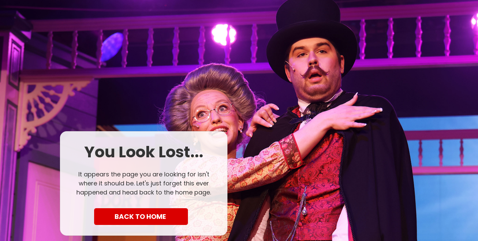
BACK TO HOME (141, 216)
